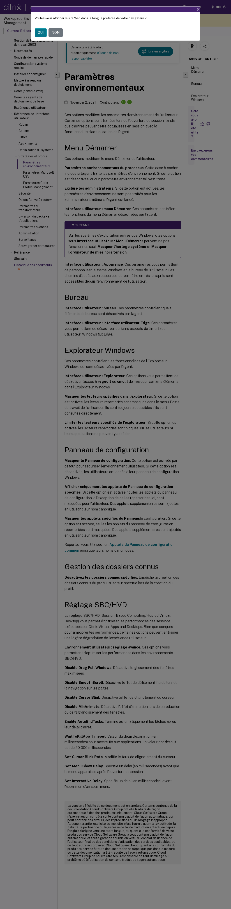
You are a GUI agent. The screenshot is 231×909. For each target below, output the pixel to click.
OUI (41, 32)
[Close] (198, 9)
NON (55, 32)
